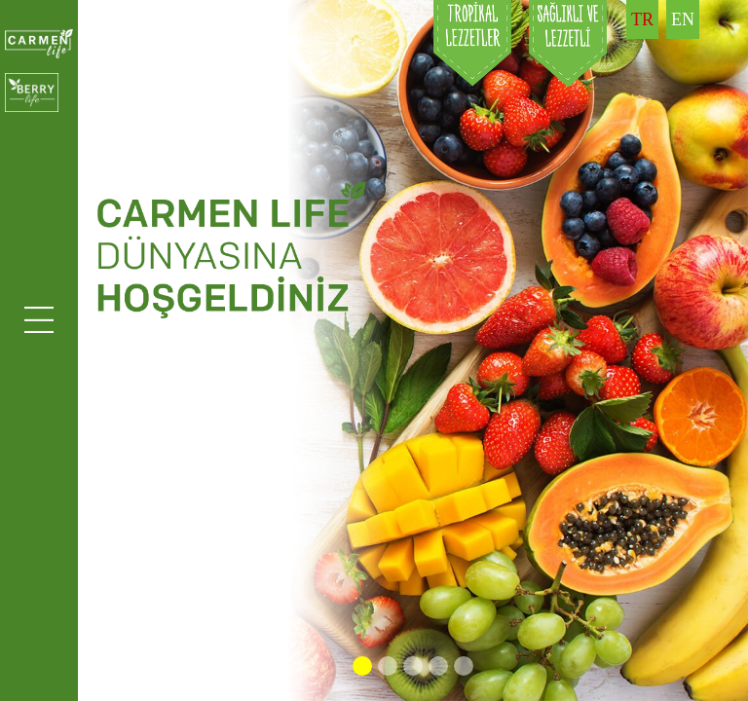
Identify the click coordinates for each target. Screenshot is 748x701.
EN (682, 19)
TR (642, 19)
